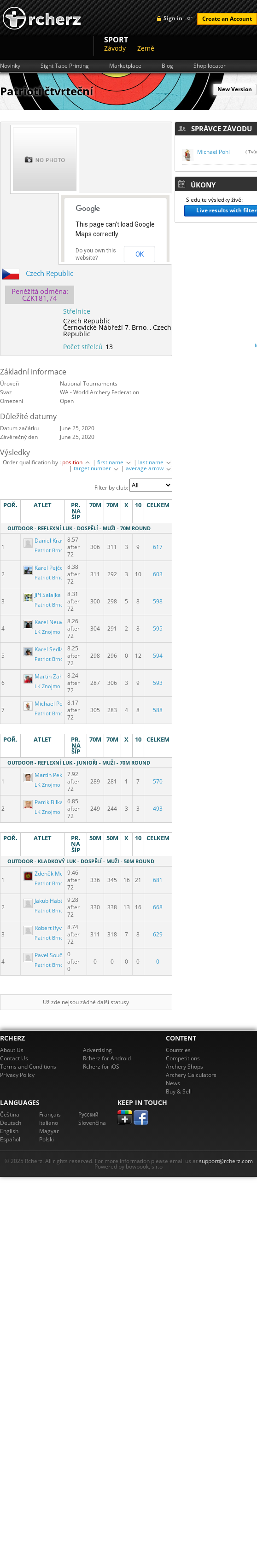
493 (158, 809)
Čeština (9, 1114)
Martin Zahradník (51, 676)
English (9, 1131)
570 (158, 781)
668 (158, 907)
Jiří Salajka (42, 595)
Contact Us (14, 1058)
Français (50, 1114)
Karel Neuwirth (48, 622)
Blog (167, 66)
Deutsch (10, 1123)
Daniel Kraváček (50, 540)
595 (158, 628)
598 (158, 601)
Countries (178, 1050)
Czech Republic (49, 273)
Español (10, 1139)
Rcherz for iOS (101, 1066)
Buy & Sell (179, 1091)
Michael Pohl (46, 703)
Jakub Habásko (48, 901)
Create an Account (227, 19)
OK (139, 254)
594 (158, 656)
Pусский (88, 1114)
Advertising (97, 1050)
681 (158, 880)
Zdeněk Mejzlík (48, 873)
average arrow (149, 468)
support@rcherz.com (226, 1161)
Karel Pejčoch (46, 568)
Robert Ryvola (47, 928)
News (173, 1083)
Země (145, 48)
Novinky (10, 66)
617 (158, 547)
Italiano (48, 1123)
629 (158, 934)
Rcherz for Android (107, 1058)
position (76, 462)
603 (158, 574)
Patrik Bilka (43, 802)
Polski (46, 1139)
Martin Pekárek (49, 775)
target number (97, 468)
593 (158, 683)
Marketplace (125, 66)
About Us (11, 1050)
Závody (115, 48)
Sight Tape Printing (65, 66)
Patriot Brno (49, 550)
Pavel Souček (46, 955)
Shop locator (209, 66)
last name (155, 462)
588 (158, 710)
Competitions (183, 1058)
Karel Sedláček (48, 649)
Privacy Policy (17, 1075)
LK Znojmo (47, 632)
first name (114, 462)
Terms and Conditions (28, 1066)
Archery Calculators (191, 1075)
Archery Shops (184, 1066)
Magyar (49, 1131)
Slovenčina (92, 1123)
